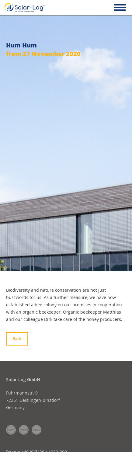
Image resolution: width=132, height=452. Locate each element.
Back (17, 338)
